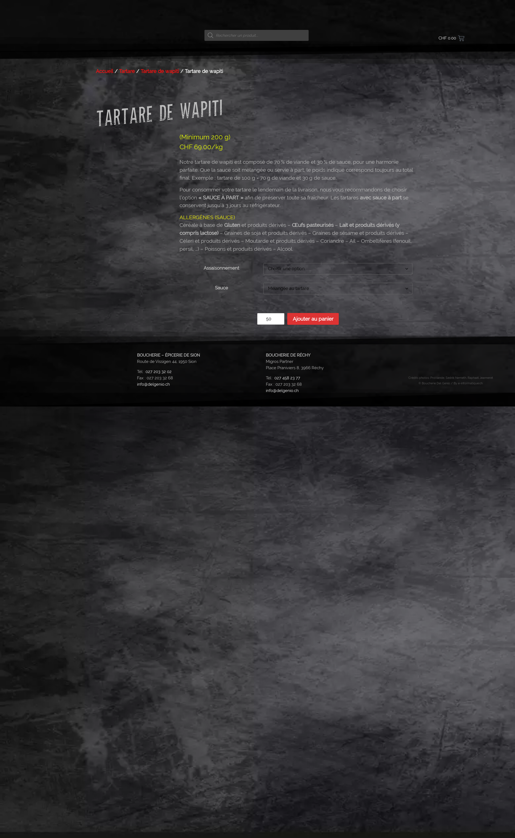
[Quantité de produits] (270, 716)
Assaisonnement (221, 665)
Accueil (104, 469)
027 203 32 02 (159, 769)
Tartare (127, 469)
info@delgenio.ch (153, 781)
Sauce (221, 685)
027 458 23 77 (287, 775)
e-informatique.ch (470, 780)
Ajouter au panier (313, 716)
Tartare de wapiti (160, 469)
